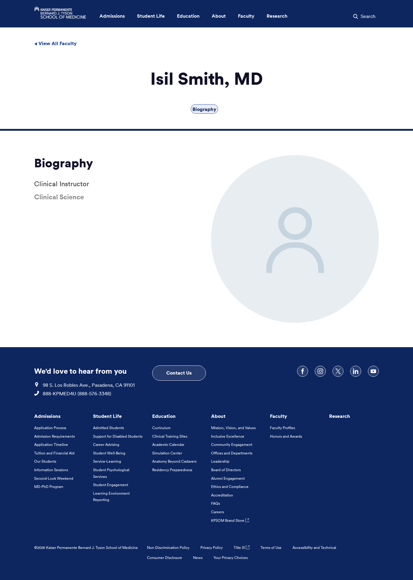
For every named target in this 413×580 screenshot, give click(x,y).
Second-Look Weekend (53, 478)
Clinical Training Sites (169, 436)
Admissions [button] (112, 16)
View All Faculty (55, 43)
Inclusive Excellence (227, 436)
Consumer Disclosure (164, 557)
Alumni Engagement (228, 478)
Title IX (242, 547)
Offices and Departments (231, 453)
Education (164, 416)
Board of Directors (226, 469)
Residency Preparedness (172, 469)
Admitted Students (108, 427)
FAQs (215, 503)
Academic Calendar (168, 444)
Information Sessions (51, 469)
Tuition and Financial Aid (54, 453)
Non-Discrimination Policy (168, 547)
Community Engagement (231, 444)
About (218, 416)
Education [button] (188, 16)
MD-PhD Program (48, 486)
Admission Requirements (54, 436)
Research (339, 416)
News (198, 557)
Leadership (220, 461)
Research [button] (277, 16)
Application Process (50, 427)
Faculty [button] (246, 16)
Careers (217, 511)
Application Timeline (51, 444)
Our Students (45, 461)
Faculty (278, 416)
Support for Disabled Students (117, 436)
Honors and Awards (286, 436)
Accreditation (222, 495)
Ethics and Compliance (230, 486)
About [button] (219, 16)
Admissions (47, 416)
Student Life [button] (151, 16)
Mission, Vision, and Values (233, 427)
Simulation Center (167, 453)
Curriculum (161, 427)
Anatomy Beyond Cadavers (174, 461)
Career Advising (106, 444)
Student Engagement (110, 484)
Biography (204, 109)
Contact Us (179, 372)
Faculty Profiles (282, 427)
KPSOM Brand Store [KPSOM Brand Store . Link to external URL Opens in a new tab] (230, 520)
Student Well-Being (109, 453)
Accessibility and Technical (314, 547)
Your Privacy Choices (231, 557)
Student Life (107, 416)
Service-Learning (107, 461)
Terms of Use (271, 547)
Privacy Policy (211, 547)
